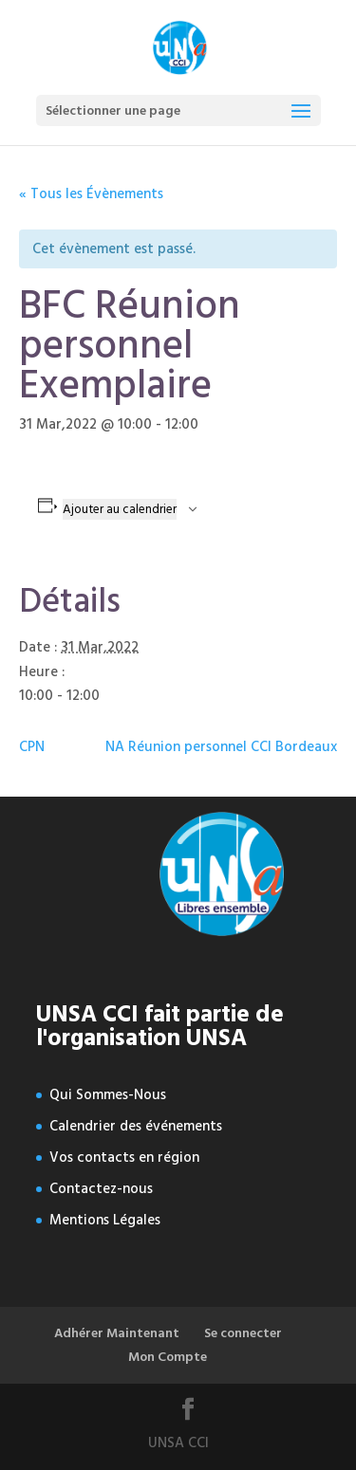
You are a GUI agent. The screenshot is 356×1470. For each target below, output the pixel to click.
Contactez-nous (101, 1189)
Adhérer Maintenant (116, 1333)
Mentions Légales (104, 1220)
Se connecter (243, 1333)
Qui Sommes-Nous (107, 1095)
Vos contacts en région (124, 1157)
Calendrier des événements (135, 1126)
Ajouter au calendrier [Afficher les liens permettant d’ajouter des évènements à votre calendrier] (120, 509)
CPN (32, 747)
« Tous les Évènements (91, 194)
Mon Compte (167, 1357)
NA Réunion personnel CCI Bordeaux (221, 747)
